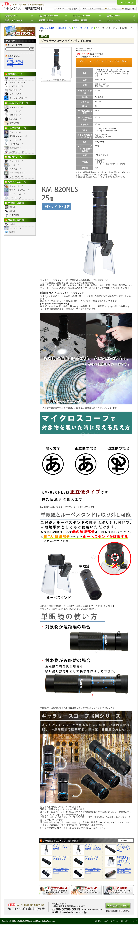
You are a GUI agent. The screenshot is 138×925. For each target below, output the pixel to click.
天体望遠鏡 (14, 215)
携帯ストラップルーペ (19, 190)
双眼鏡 (12, 207)
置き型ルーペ (120, 15)
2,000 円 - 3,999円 (15, 63)
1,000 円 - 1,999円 (15, 61)
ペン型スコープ (16, 86)
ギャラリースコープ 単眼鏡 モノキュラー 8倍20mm (124, 848)
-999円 (10, 58)
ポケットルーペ (16, 186)
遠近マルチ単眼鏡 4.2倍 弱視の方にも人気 (93, 870)
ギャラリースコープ (18, 98)
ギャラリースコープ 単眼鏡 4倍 (93, 858)
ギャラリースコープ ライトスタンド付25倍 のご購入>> (104, 61)
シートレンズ (15, 140)
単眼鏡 (12, 211)
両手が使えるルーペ (52, 15)
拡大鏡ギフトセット (18, 152)
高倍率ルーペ (18, 15)
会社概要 (72, 8)
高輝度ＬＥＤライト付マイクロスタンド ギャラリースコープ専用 (124, 861)
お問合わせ (129, 8)
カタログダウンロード (91, 8)
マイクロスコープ (17, 82)
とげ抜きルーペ (16, 144)
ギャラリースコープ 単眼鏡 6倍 (61, 858)
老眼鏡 (12, 224)
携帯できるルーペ (18, 20)
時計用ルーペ (15, 119)
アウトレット (120, 20)
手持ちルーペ (15, 148)
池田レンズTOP (47, 28)
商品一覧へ (125, 840)
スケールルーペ (16, 78)
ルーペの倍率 (118, 890)
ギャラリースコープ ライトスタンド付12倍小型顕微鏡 (93, 847)
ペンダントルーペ (17, 194)
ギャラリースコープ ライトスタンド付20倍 (61, 847)
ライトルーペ (15, 132)
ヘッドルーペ (15, 111)
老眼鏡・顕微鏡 (20, 220)
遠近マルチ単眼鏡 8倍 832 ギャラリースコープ (124, 871)
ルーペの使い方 (86, 890)
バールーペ (14, 165)
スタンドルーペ (16, 107)
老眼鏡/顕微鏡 (86, 20)
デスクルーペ (15, 169)
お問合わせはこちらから (118, 905)
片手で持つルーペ (86, 15)
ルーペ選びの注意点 (54, 890)
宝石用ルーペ (15, 90)
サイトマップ (112, 8)
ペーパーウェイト (17, 173)
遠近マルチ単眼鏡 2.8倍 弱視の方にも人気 (61, 870)
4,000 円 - (11, 66)
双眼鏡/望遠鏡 (52, 20)
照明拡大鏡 (14, 123)
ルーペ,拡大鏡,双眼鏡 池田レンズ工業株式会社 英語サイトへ (126, 2)
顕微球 (12, 232)
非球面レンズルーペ (18, 136)
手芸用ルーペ (15, 115)
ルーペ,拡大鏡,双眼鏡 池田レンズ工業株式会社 (23, 6)
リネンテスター (16, 94)
